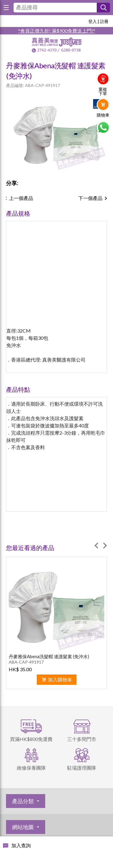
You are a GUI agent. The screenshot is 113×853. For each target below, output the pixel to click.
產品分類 (23, 801)
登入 (92, 21)
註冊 (104, 21)
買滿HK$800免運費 (31, 739)
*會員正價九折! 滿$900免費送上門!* (56, 31)
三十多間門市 (81, 739)
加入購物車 (60, 679)
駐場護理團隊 (81, 768)
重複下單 (103, 91)
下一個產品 (90, 198)
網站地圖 (23, 827)
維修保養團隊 (31, 768)
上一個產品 (21, 198)
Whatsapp (103, 127)
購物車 (103, 115)
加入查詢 (21, 845)
